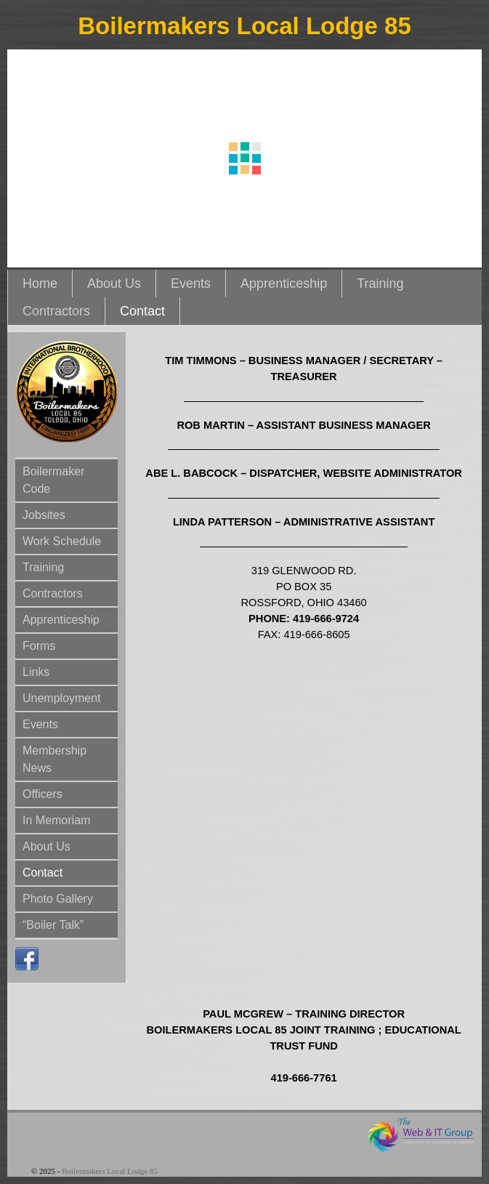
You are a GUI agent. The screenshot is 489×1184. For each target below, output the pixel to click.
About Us (114, 283)
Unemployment (62, 698)
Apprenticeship (284, 283)
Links (36, 672)
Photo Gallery (58, 899)
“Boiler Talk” (53, 925)
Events (191, 283)
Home (40, 283)
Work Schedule (62, 541)
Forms (39, 646)
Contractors (56, 311)
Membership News (54, 759)
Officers (42, 794)
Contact (142, 311)
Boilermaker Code (53, 480)
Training (380, 283)
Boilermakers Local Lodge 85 (244, 25)
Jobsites (44, 515)
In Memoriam (56, 820)
